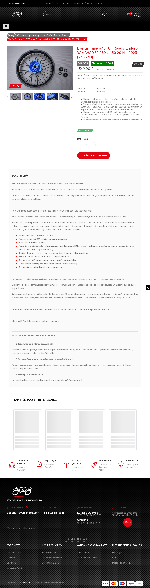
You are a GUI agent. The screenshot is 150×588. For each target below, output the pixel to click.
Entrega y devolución (87, 553)
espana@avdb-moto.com (23, 508)
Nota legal (117, 548)
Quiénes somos (14, 548)
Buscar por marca (50, 558)
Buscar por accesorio (52, 553)
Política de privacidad (122, 558)
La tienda (11, 558)
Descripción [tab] (20, 171)
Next (72, 92)
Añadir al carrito (93, 151)
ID (135, 60)
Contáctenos (83, 548)
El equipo (11, 553)
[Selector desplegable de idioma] (18, 3)
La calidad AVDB (14, 564)
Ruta (128, 518)
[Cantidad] (86, 140)
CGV (114, 553)
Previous (7, 92)
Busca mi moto (49, 548)
